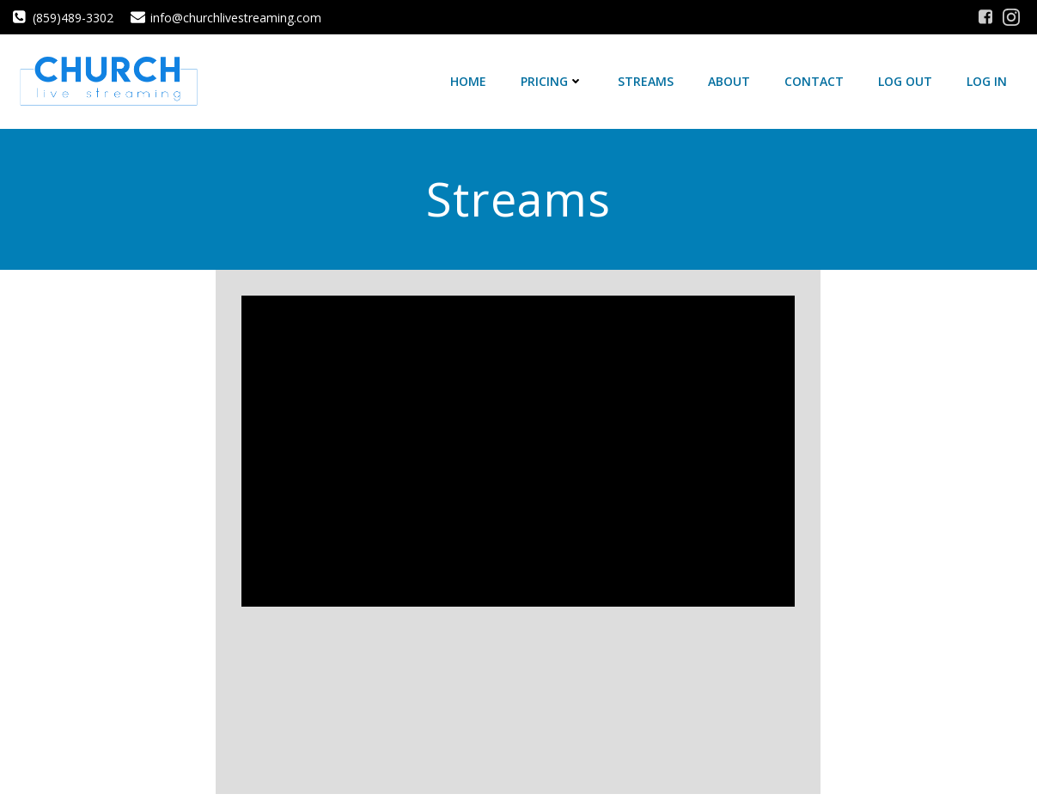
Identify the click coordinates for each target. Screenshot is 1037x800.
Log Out (905, 81)
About (729, 81)
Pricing (552, 81)
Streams (646, 81)
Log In (987, 81)
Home (468, 81)
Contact (814, 81)
